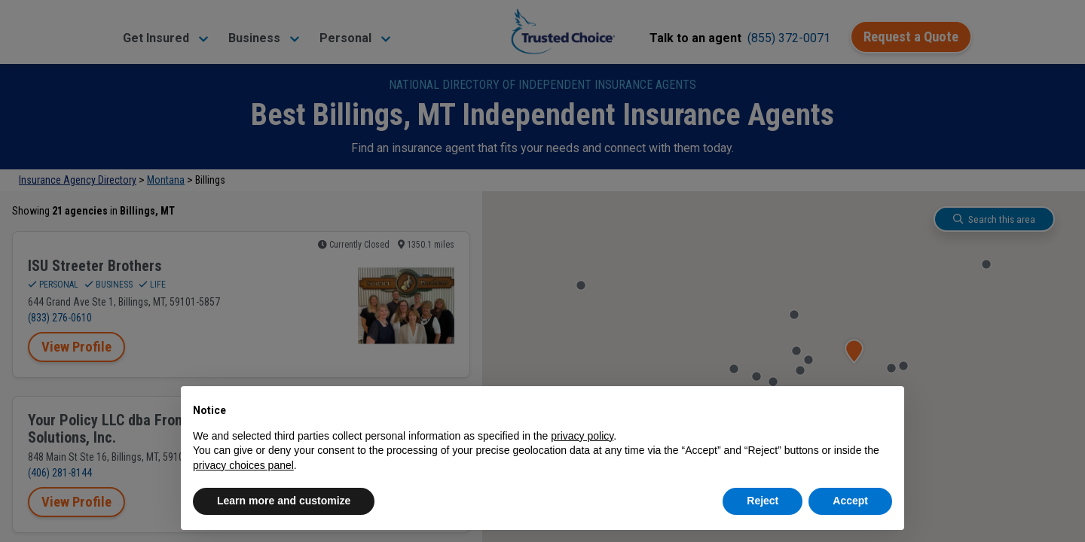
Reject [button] (762, 501)
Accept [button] (850, 501)
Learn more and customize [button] (283, 501)
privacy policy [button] (582, 436)
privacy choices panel (243, 465)
